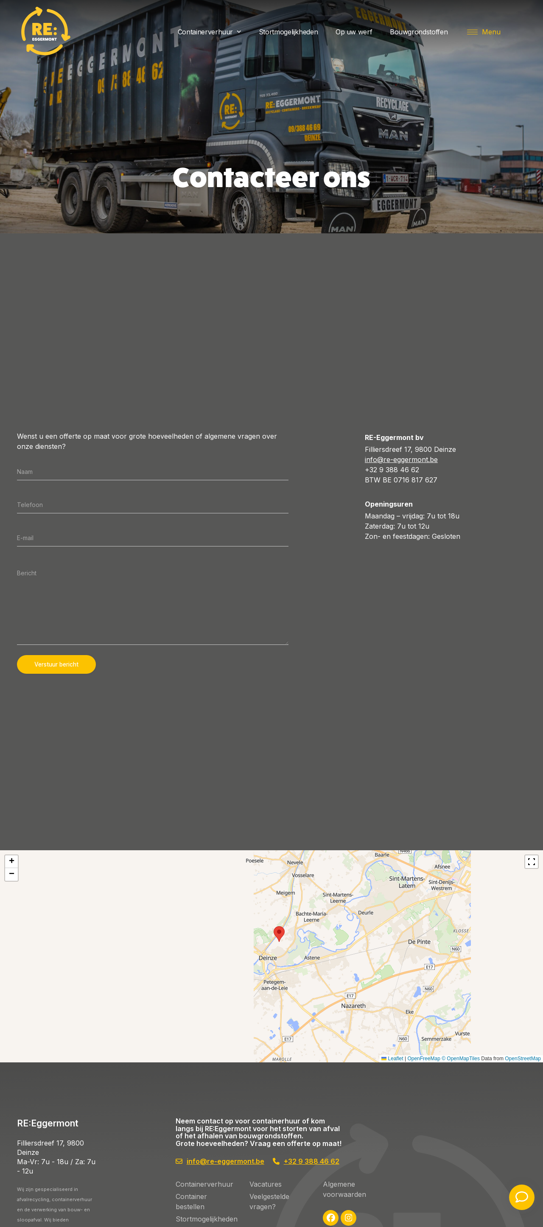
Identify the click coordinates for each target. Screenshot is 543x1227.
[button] (484, 32)
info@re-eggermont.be (401, 459)
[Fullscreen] (531, 861)
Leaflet (530, 1059)
